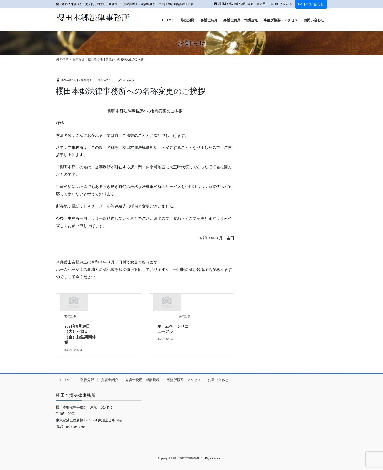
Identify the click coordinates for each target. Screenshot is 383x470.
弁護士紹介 (109, 380)
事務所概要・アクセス (184, 380)
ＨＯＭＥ (66, 380)
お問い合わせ (311, 4)
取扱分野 (87, 380)
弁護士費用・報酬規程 (142, 380)
